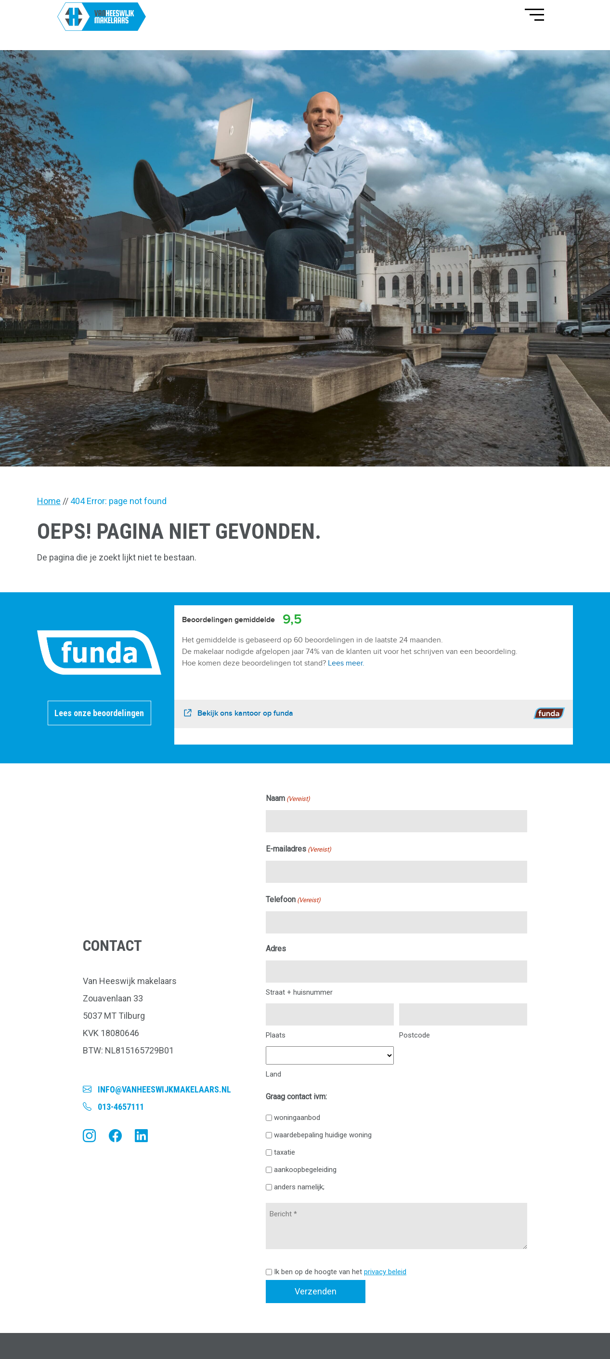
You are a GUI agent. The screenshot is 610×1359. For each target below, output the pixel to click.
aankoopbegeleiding (305, 1169)
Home (49, 501)
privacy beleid (385, 1271)
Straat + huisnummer (299, 992)
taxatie (284, 1152)
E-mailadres (298, 849)
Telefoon (293, 900)
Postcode (414, 1035)
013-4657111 (121, 1107)
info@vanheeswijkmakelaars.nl (164, 1089)
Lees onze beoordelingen (99, 713)
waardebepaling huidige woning (323, 1135)
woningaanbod (297, 1117)
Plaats (276, 1035)
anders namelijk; (299, 1187)
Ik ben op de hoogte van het (340, 1271)
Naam (288, 799)
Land (273, 1074)
